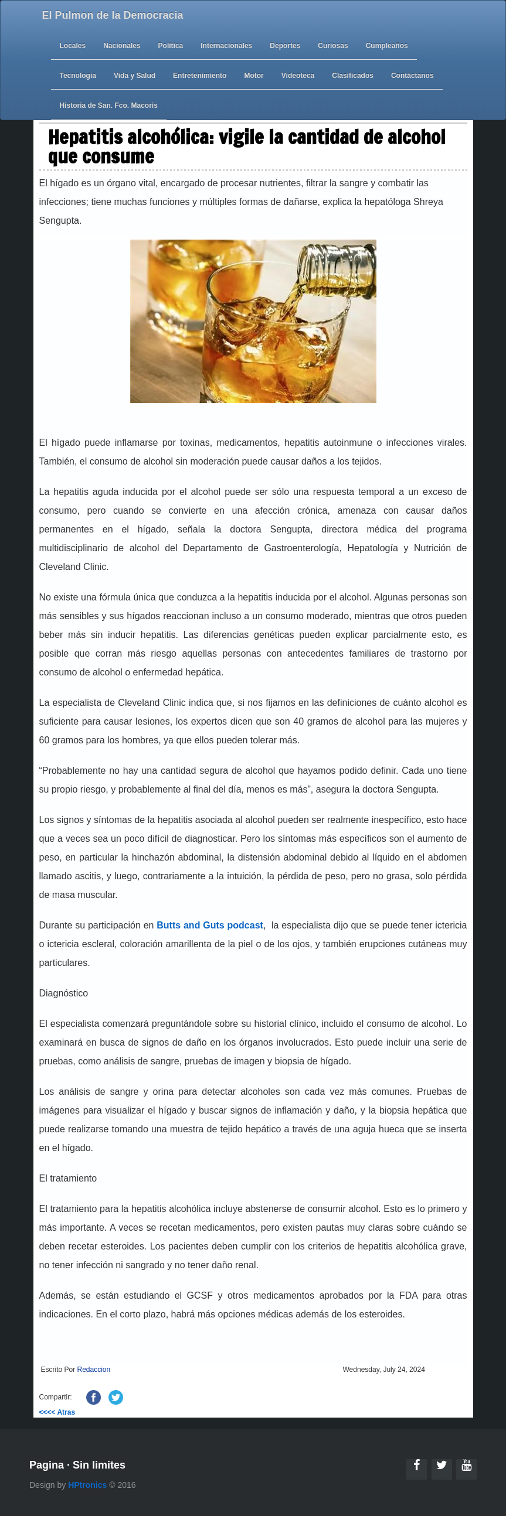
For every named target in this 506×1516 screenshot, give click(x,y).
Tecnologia (78, 75)
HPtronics (87, 1485)
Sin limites (99, 1465)
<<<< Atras (57, 1412)
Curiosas (333, 46)
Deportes (285, 46)
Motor (253, 75)
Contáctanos (412, 75)
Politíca (171, 46)
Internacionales (226, 46)
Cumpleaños (387, 46)
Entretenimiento (199, 75)
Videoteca (297, 75)
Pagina (46, 1465)
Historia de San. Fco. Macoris (109, 105)
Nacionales (121, 46)
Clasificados (352, 75)
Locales (73, 46)
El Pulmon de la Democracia (113, 15)
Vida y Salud (134, 75)
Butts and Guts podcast (210, 925)
